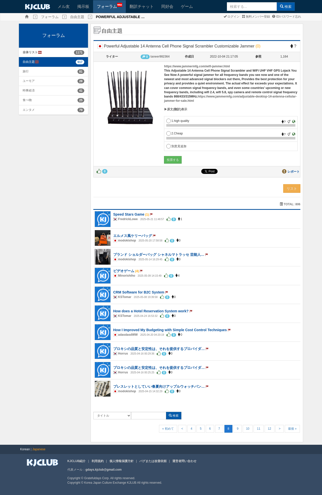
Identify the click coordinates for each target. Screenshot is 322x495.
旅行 (26, 71)
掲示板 (83, 6)
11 (258, 428)
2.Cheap (174, 133)
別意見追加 (176, 146)
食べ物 (27, 100)
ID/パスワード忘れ (286, 16)
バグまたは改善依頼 (153, 461)
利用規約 (98, 461)
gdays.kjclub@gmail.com (104, 469)
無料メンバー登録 (256, 16)
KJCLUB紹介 (76, 461)
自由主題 (77, 17)
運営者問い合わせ (184, 461)
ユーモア (29, 81)
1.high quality (177, 121)
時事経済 (29, 90)
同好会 (167, 6)
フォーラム (109, 6)
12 (269, 428)
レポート (294, 171)
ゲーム (187, 6)
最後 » (292, 428)
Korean (25, 449)
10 (247, 428)
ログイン (231, 16)
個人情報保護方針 (121, 461)
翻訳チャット (142, 6)
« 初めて (168, 428)
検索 (286, 7)
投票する (173, 160)
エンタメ (29, 110)
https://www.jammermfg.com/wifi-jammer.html (197, 66)
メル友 (64, 6)
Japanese (39, 449)
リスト (292, 188)
